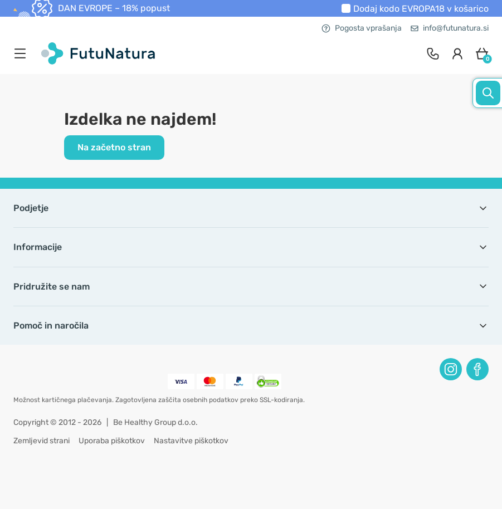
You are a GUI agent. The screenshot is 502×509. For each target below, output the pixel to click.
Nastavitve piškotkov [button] (191, 441)
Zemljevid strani (41, 441)
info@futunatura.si (450, 28)
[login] (457, 53)
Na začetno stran (114, 147)
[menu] (22, 53)
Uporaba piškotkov (112, 441)
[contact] (433, 53)
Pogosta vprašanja (361, 28)
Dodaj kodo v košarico (421, 8)
